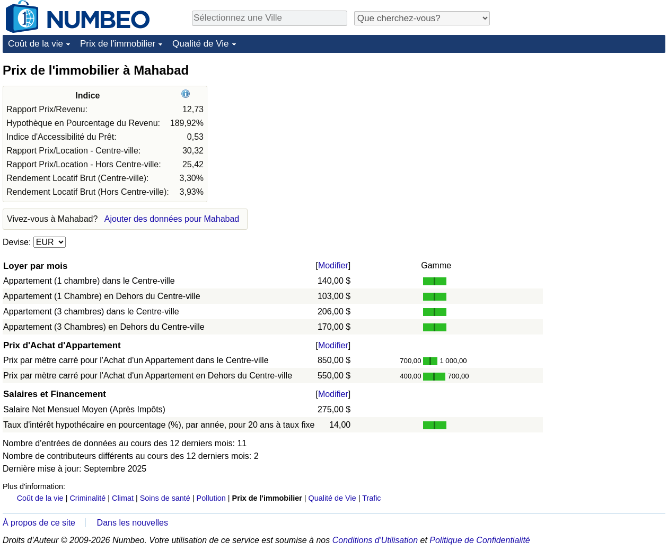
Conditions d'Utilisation (375, 540)
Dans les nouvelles (132, 522)
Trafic (371, 498)
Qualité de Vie (200, 44)
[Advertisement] (585, 128)
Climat (123, 498)
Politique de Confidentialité (479, 540)
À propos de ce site (39, 522)
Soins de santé (165, 498)
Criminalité (87, 498)
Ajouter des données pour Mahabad (171, 218)
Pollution (211, 498)
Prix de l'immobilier (117, 44)
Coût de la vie (35, 44)
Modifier (333, 265)
